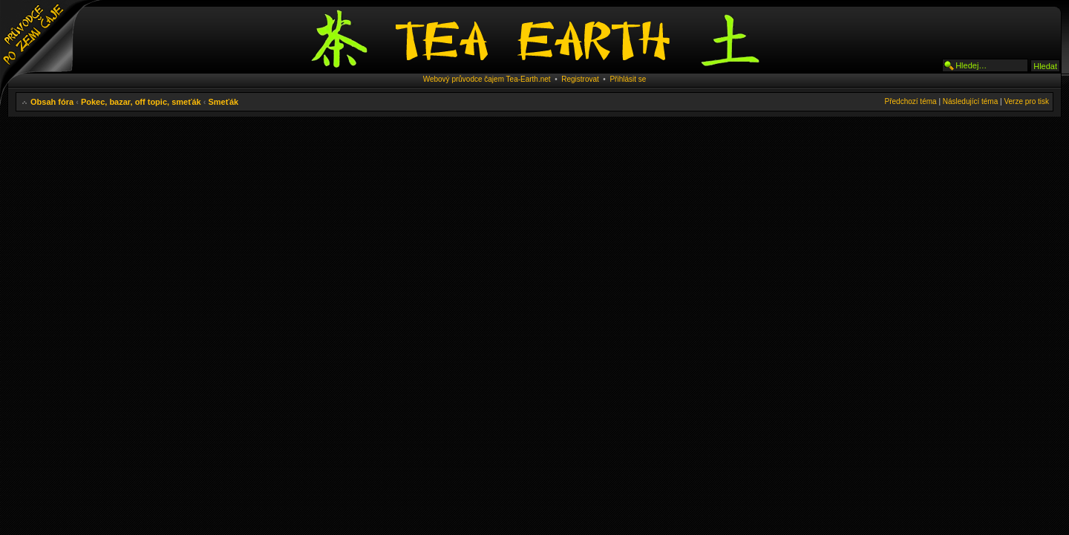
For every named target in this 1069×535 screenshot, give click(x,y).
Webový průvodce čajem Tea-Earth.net (487, 79)
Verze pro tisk (1026, 101)
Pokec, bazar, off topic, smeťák (141, 101)
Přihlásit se (627, 79)
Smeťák (223, 101)
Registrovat (580, 79)
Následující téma (970, 101)
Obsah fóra (51, 101)
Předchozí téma (911, 101)
